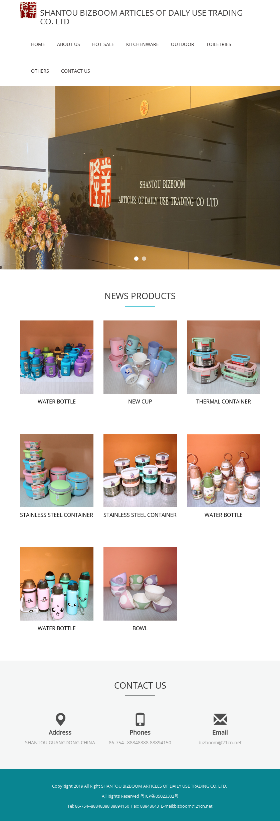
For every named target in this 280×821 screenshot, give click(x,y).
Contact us (75, 71)
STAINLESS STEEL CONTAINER (56, 515)
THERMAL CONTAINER (223, 401)
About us (68, 44)
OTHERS (40, 71)
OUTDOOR (182, 44)
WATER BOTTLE (57, 401)
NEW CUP (140, 401)
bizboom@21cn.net (220, 742)
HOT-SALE (103, 44)
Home (38, 44)
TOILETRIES (218, 44)
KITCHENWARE (142, 44)
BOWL (140, 628)
